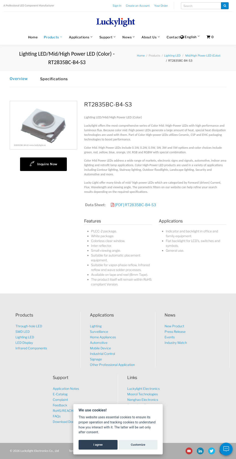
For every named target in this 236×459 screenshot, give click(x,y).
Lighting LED (172, 55)
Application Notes (66, 389)
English (188, 37)
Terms (73, 451)
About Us (149, 37)
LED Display (24, 343)
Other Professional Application (112, 365)
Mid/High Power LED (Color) (202, 55)
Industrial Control (102, 354)
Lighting (96, 326)
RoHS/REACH (63, 411)
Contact (173, 37)
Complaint (60, 400)
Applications (79, 37)
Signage (96, 359)
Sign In (117, 5)
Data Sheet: (95, 205)
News (127, 37)
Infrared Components (31, 348)
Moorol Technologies (142, 394)
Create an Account (138, 5)
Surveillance (99, 332)
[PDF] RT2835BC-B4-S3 (135, 205)
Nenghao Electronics (142, 400)
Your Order (161, 5)
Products (51, 37)
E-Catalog (60, 394)
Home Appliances (103, 337)
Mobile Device (100, 348)
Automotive (98, 343)
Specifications (54, 79)
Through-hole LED (28, 326)
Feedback (60, 405)
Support (106, 37)
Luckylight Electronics (143, 389)
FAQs (57, 416)
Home (33, 37)
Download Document (68, 422)
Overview (19, 79)
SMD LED (22, 332)
